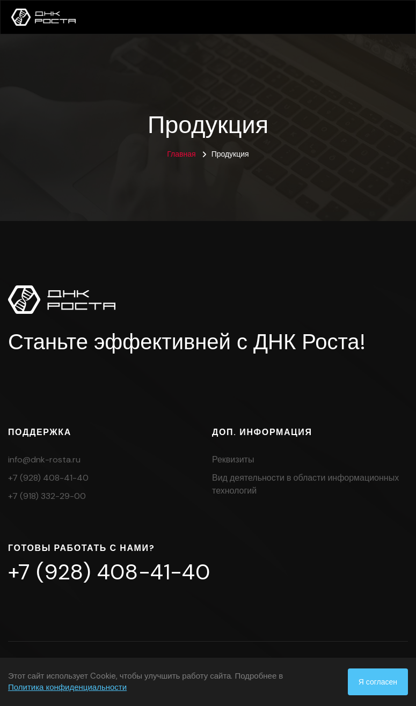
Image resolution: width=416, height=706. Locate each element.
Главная (181, 154)
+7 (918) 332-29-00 (47, 496)
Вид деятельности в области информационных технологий (305, 484)
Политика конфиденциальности (67, 687)
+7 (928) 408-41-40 (48, 477)
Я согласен (378, 682)
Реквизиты (233, 459)
